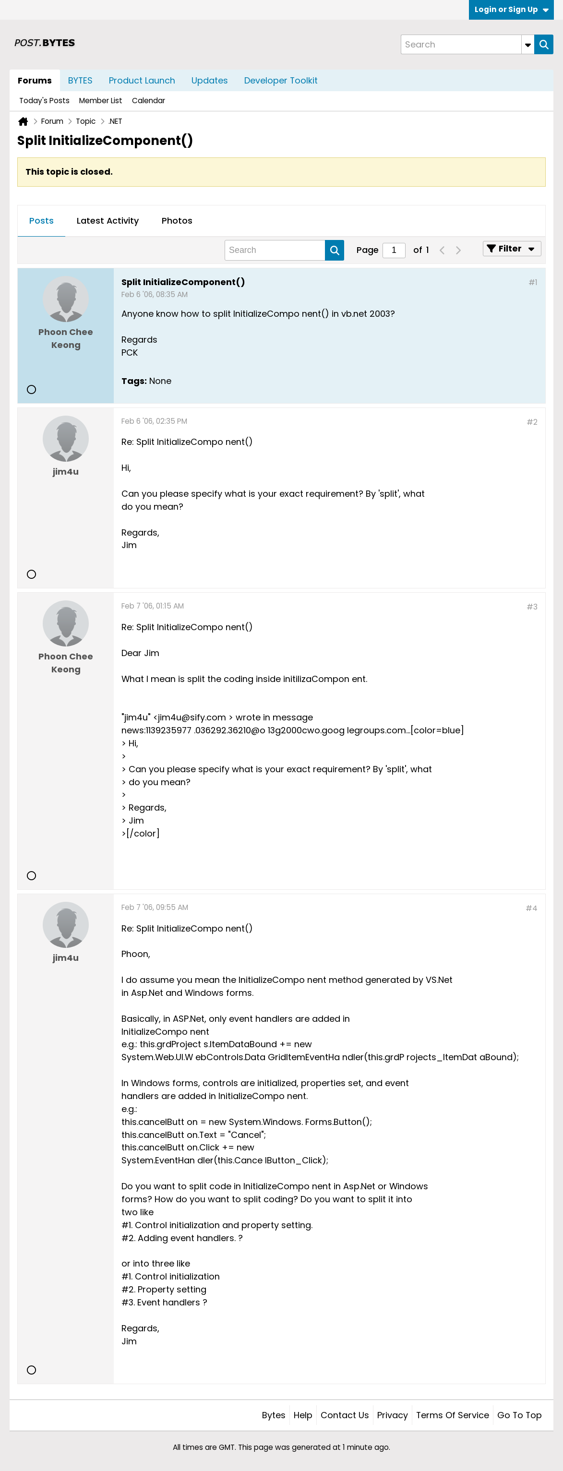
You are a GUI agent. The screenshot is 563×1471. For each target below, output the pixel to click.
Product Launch (142, 80)
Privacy (392, 1415)
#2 (532, 422)
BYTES (80, 80)
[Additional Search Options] (528, 44)
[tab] (41, 221)
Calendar (148, 101)
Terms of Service (452, 1415)
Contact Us (345, 1415)
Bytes (274, 1415)
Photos (177, 221)
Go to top (519, 1415)
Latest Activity (108, 221)
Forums (35, 80)
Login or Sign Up (512, 9)
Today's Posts (44, 101)
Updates (210, 80)
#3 (532, 607)
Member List (100, 101)
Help (303, 1415)
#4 (532, 908)
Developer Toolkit (281, 80)
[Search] (467, 44)
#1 (533, 282)
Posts (41, 221)
